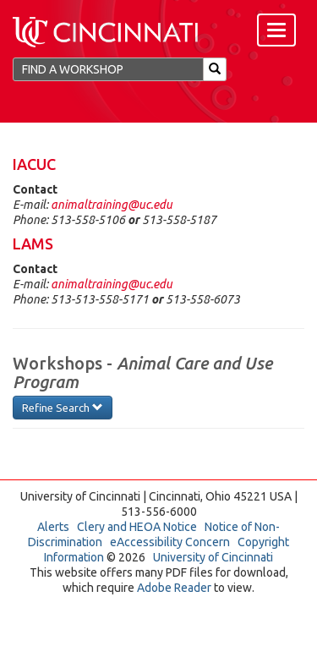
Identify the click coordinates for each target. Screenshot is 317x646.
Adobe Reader (174, 587)
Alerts (53, 527)
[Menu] (276, 30)
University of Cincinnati (213, 557)
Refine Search (62, 407)
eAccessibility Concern (170, 542)
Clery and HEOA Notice (137, 527)
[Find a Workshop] (108, 69)
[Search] (215, 69)
